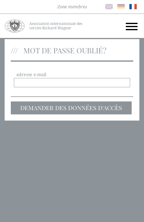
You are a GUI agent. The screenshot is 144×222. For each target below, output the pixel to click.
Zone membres (72, 6)
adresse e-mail (31, 74)
